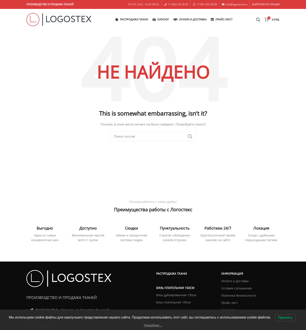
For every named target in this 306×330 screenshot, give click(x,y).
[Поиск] (153, 136)
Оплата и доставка (235, 281)
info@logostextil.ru (236, 4)
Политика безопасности (238, 295)
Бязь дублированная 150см (176, 295)
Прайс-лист (229, 303)
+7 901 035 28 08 (207, 4)
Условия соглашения (236, 288)
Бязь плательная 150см (173, 302)
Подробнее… (153, 325)
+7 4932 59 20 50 (178, 4)
